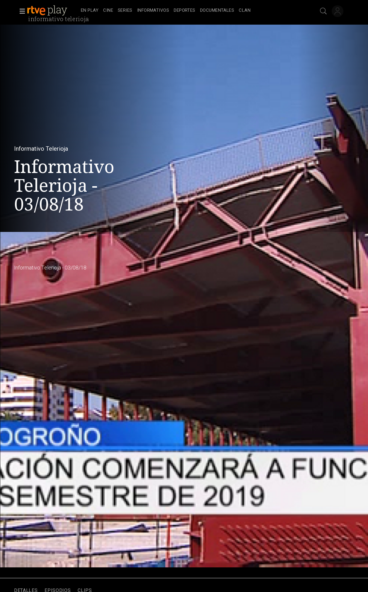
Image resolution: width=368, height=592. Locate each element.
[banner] (53, 10)
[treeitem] (89, 10)
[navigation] (190, 10)
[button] (20, 11)
